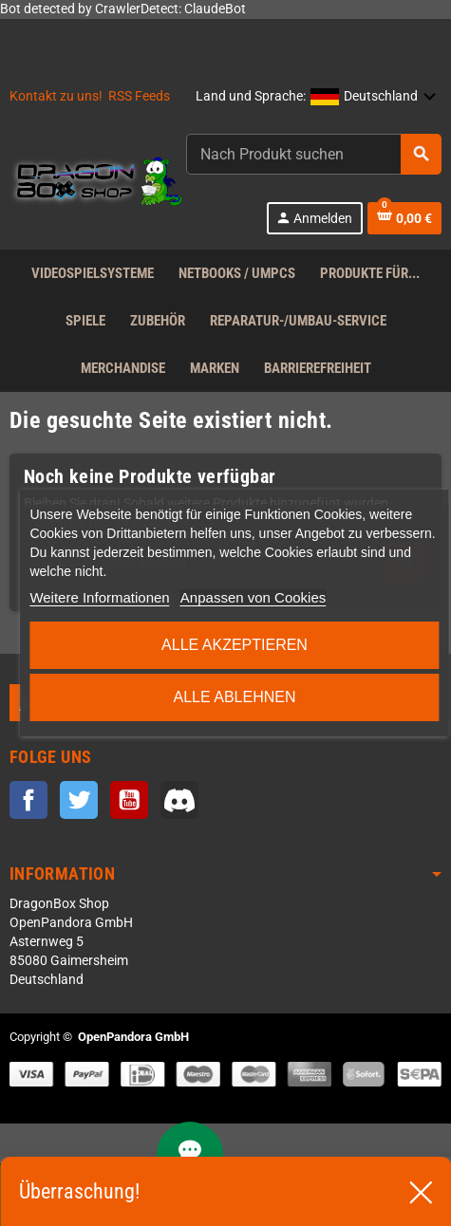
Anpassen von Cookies (253, 597)
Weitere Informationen (99, 597)
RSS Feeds (139, 96)
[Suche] (313, 154)
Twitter (79, 800)
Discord (179, 800)
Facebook (28, 800)
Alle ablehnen (235, 697)
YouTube (129, 800)
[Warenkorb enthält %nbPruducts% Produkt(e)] (404, 218)
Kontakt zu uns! (56, 96)
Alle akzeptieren (234, 645)
